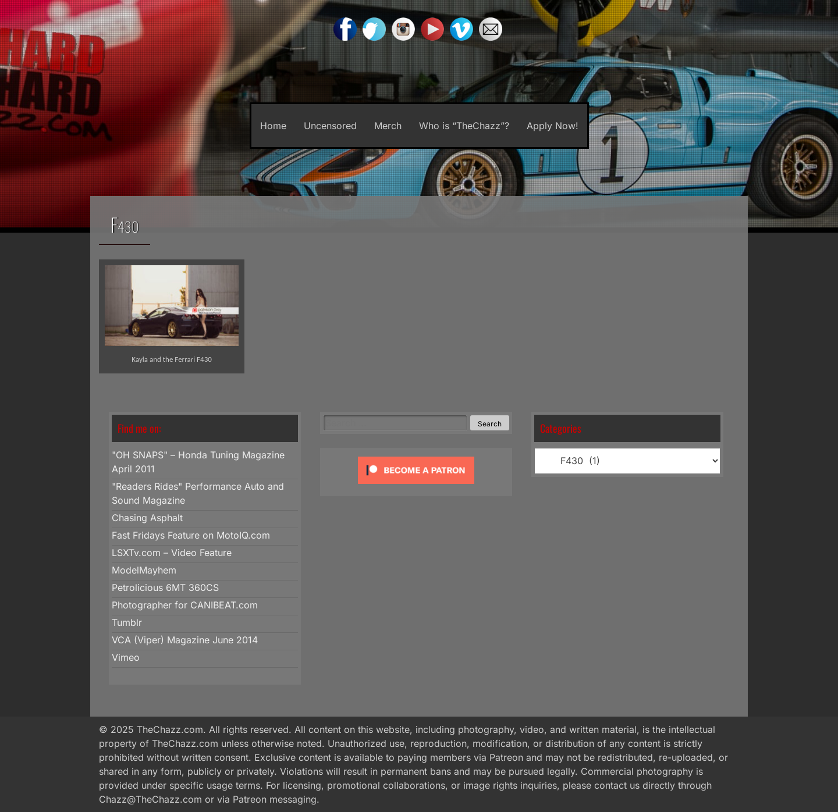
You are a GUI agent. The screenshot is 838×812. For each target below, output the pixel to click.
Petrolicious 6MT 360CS (165, 587)
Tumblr (127, 622)
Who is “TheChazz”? (464, 125)
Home (273, 125)
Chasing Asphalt (147, 517)
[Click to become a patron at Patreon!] (416, 486)
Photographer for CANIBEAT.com (185, 605)
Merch (388, 125)
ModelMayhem (144, 570)
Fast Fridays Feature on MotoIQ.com (191, 535)
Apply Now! (552, 125)
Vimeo (126, 657)
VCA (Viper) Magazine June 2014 (185, 640)
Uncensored (330, 125)
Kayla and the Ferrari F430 (172, 359)
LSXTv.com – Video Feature (172, 552)
